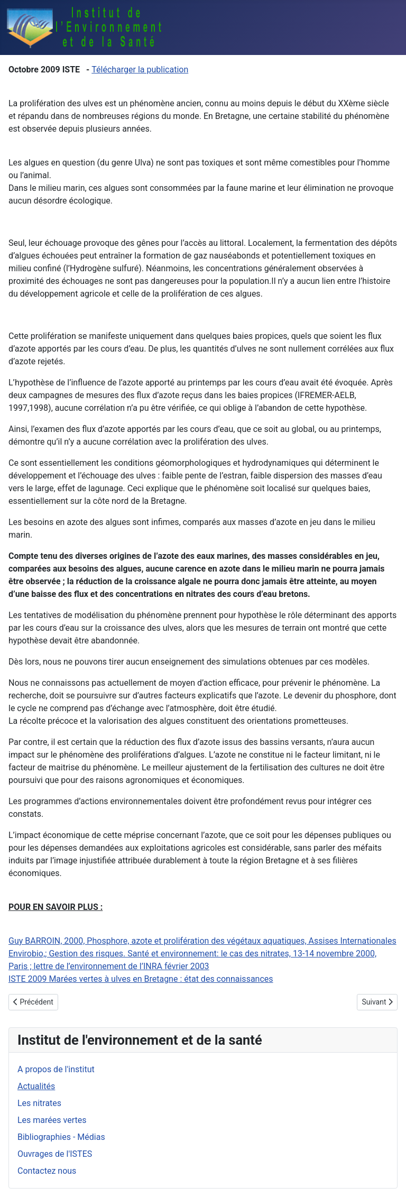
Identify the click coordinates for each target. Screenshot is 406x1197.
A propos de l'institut (56, 1069)
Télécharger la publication (139, 70)
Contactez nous (46, 1171)
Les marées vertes (51, 1120)
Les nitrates (39, 1103)
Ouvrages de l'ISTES (54, 1154)
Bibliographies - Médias (61, 1137)
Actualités (36, 1086)
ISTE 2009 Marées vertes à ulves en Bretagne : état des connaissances (140, 979)
